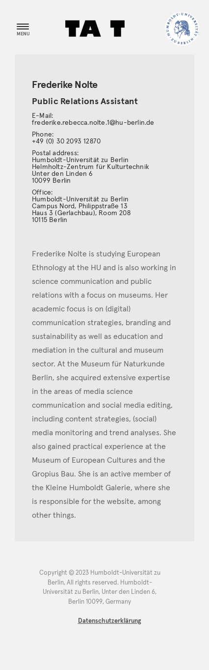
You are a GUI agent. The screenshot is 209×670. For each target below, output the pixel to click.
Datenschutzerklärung (109, 621)
